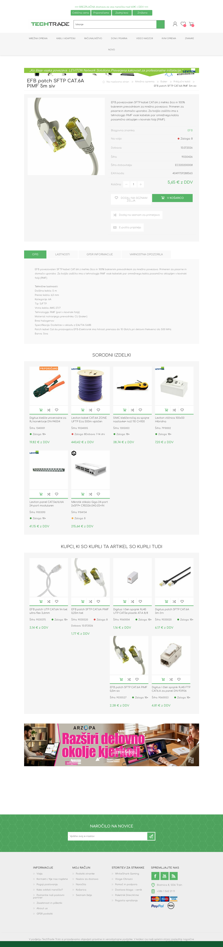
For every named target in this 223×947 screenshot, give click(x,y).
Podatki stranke (85, 874)
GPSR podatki (45, 914)
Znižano (142, 12)
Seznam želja (84, 895)
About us (42, 909)
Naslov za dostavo (87, 879)
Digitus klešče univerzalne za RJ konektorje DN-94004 (47, 420)
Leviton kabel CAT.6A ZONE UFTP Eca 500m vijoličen (89, 420)
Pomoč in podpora (126, 885)
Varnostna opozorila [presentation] (146, 255)
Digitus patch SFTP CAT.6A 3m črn (172, 612)
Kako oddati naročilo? (50, 890)
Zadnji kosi (121, 12)
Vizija (39, 874)
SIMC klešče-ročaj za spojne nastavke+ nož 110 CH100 (131, 420)
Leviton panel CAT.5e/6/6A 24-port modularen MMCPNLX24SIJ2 (46, 506)
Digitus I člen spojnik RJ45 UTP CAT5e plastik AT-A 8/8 (130, 612)
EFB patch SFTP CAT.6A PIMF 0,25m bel (90, 612)
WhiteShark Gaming (127, 874)
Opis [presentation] (35, 255)
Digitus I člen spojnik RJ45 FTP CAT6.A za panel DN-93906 (171, 690)
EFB (190, 131)
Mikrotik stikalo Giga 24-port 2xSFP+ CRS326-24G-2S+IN (89, 504)
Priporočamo (101, 12)
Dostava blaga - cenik (128, 890)
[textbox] (115, 25)
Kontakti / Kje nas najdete (52, 879)
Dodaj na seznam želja (57, 410)
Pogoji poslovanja (47, 885)
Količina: (116, 184)
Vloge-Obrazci (124, 879)
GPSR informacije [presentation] (100, 255)
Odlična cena (80, 12)
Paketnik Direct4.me (127, 895)
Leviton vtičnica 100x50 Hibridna (169, 420)
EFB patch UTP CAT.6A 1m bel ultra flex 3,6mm (48, 612)
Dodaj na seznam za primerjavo (49, 410)
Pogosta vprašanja (126, 901)
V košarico (41, 410)
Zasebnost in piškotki (49, 903)
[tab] (35, 255)
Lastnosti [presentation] (62, 255)
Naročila (81, 885)
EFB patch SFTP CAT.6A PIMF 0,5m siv (128, 690)
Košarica (191, 24)
